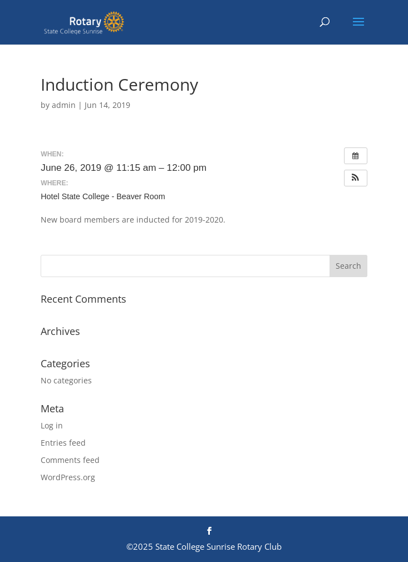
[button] (356, 178)
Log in (52, 425)
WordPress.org (68, 477)
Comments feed (70, 460)
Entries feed (63, 442)
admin (64, 105)
